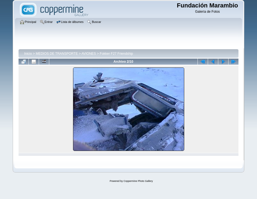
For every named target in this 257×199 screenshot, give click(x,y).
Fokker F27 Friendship (116, 54)
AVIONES (88, 54)
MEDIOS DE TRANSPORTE (57, 54)
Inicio (28, 54)
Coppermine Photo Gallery (138, 181)
